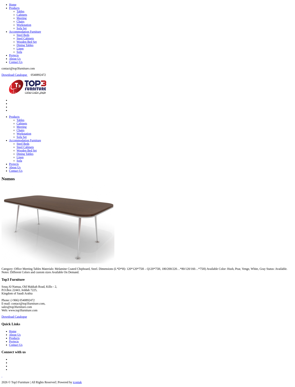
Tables (20, 11)
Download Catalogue (15, 74)
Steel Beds (23, 35)
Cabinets (22, 14)
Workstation (24, 24)
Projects (14, 55)
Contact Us (16, 62)
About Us (15, 58)
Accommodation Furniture (25, 31)
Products (14, 8)
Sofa (19, 52)
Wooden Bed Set (27, 41)
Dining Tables (25, 45)
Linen (20, 48)
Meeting (22, 18)
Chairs (20, 21)
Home (12, 4)
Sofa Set (22, 28)
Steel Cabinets (25, 38)
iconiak (77, 382)
